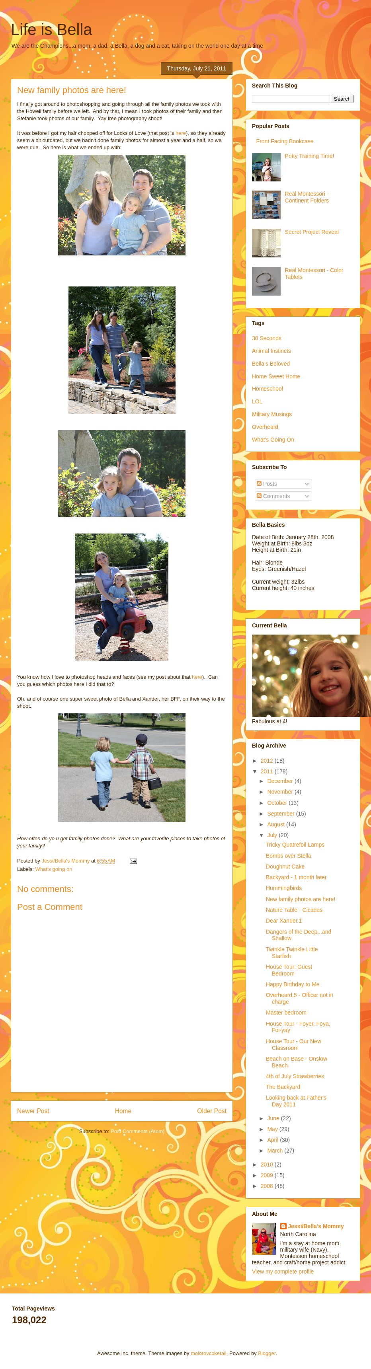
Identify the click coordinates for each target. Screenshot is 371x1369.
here (181, 133)
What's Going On (273, 439)
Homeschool (267, 389)
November (280, 792)
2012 (268, 761)
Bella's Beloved (271, 363)
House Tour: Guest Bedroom (289, 970)
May (273, 1129)
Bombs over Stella (288, 856)
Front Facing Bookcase (285, 141)
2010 (268, 1164)
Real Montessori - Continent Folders (307, 197)
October (278, 803)
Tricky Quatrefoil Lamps (295, 844)
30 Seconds (266, 338)
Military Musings (272, 414)
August (276, 824)
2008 (268, 1186)
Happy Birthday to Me (293, 984)
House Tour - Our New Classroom (293, 1044)
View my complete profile (283, 1271)
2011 (268, 771)
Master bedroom (286, 1012)
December (280, 781)
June (274, 1118)
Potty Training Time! (309, 156)
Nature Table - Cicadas (294, 910)
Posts (267, 484)
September (281, 813)
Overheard (265, 427)
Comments (273, 496)
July (273, 835)
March (275, 1150)
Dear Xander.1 (284, 920)
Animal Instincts (271, 351)
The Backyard (283, 1087)
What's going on (53, 869)
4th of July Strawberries (295, 1076)
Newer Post (33, 1111)
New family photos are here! (300, 899)
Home (123, 1111)
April (273, 1140)
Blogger (266, 1353)
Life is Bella (51, 29)
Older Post (212, 1111)
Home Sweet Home (276, 376)
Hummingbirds (284, 888)
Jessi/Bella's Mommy (316, 1226)
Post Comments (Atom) (137, 1131)
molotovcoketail (209, 1353)
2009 (268, 1175)
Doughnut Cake (285, 866)
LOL (257, 401)
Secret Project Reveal (312, 232)
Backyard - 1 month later (296, 877)
